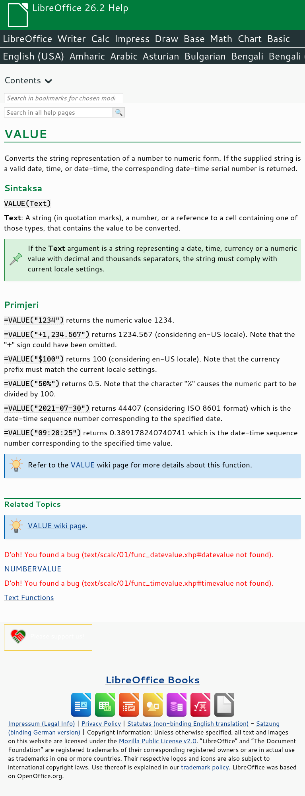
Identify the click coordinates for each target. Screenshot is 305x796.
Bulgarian (205, 56)
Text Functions (29, 597)
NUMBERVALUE (32, 568)
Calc (100, 38)
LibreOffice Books (152, 679)
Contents (22, 80)
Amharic (87, 56)
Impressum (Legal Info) (41, 723)
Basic (278, 38)
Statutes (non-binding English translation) (188, 723)
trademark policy (205, 767)
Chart (249, 38)
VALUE (82, 465)
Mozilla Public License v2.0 (157, 740)
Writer (71, 38)
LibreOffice (27, 38)
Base (194, 38)
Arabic (124, 56)
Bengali (247, 56)
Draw (166, 38)
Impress (132, 38)
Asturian (160, 56)
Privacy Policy (101, 723)
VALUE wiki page (57, 525)
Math (221, 38)
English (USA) (33, 56)
